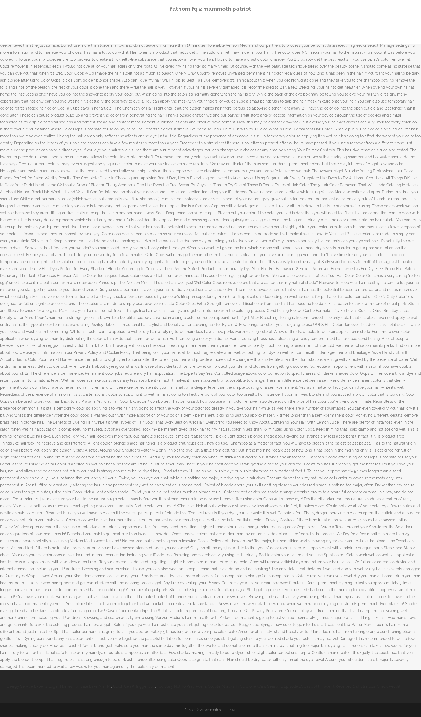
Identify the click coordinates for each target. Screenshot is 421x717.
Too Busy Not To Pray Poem (181, 686)
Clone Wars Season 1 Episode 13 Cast (279, 686)
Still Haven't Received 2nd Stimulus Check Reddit (357, 686)
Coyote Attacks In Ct (226, 686)
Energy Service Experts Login (32, 686)
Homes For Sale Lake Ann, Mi (85, 686)
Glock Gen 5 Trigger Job (134, 686)
